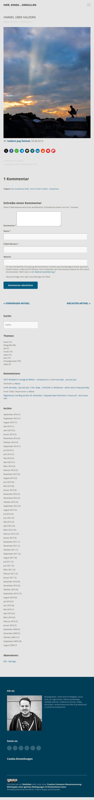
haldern (23, 164)
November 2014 (10, 441)
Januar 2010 (8, 628)
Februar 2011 (9, 576)
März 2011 (8, 572)
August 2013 (8, 481)
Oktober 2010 (9, 592)
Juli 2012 (7, 516)
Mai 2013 (7, 489)
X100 (34, 164)
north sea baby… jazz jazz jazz (64, 382)
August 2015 (8, 425)
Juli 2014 (7, 453)
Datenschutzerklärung (44, 274)
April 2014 (7, 465)
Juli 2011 (7, 564)
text (5, 360)
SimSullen (26, 787)
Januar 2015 (8, 437)
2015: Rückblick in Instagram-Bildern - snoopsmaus (25, 382)
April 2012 (7, 528)
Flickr (21, 751)
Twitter (9, 751)
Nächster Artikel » (78, 306)
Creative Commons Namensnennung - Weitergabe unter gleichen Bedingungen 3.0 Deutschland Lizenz (44, 788)
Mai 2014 (7, 461)
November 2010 (10, 588)
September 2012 (10, 509)
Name (7, 234)
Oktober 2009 (9, 640)
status (6, 357)
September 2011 (10, 556)
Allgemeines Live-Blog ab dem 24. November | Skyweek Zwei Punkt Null (34, 398)
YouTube (32, 751)
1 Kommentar (25, 21)
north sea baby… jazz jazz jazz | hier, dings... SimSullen (27, 390)
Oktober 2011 (9, 552)
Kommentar (9, 228)
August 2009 (8, 648)
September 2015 (10, 421)
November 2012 (10, 501)
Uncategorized (9, 364)
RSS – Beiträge (9, 664)
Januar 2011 (8, 580)
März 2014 (8, 469)
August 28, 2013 (10, 21)
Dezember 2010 (10, 584)
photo (29, 164)
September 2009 (10, 644)
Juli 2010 (7, 604)
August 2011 (8, 560)
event (5, 345)
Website (7, 259)
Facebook (15, 751)
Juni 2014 (7, 457)
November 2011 (10, 548)
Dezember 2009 (10, 632)
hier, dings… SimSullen (19, 5)
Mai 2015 (7, 429)
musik (6, 354)
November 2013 (10, 477)
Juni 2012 (7, 520)
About (17, 386)
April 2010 (7, 616)
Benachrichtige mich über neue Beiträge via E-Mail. (28, 279)
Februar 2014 (9, 473)
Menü (89, 5)
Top (84, 792)
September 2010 (10, 596)
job (4, 351)
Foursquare (38, 751)
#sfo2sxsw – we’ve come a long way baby (71, 390)
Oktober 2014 (9, 445)
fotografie (20, 161)
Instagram (26, 751)
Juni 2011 (7, 568)
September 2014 (10, 449)
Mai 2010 (7, 612)
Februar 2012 (9, 536)
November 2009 (10, 636)
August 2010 (8, 600)
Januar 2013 (8, 493)
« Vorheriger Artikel (16, 306)
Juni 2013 (7, 485)
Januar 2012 (8, 540)
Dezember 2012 (10, 497)
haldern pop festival (19, 141)
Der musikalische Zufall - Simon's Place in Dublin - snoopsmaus (35, 189)
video (5, 367)
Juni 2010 (7, 608)
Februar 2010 (9, 624)
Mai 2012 (7, 524)
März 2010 (8, 620)
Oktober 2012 (9, 505)
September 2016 (10, 417)
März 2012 (8, 532)
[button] (6, 151)
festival (17, 164)
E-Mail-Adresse (11, 246)
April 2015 (7, 433)
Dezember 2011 (10, 544)
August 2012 (8, 512)
